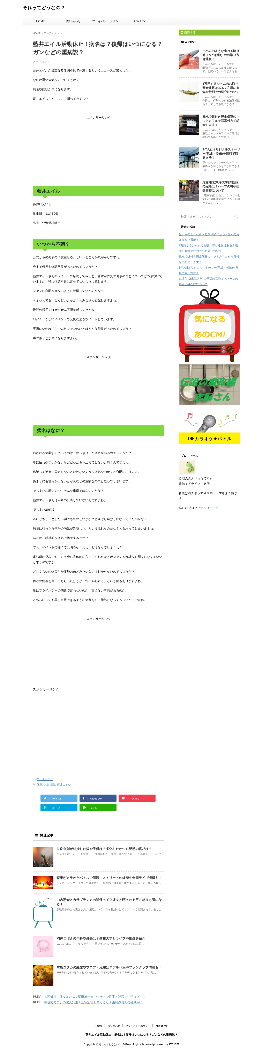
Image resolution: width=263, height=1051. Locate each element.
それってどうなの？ (44, 7)
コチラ (214, 508)
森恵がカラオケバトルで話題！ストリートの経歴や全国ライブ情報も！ (109, 878)
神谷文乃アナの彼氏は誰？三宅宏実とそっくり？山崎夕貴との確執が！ (93, 1002)
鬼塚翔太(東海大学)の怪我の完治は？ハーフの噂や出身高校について (220, 186)
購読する (188, 32)
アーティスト (45, 779)
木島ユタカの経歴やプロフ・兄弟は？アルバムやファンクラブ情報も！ (109, 967)
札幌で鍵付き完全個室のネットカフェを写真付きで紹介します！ (220, 121)
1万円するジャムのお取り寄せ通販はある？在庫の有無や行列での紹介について (220, 88)
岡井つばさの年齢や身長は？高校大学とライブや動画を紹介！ (103, 938)
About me (140, 21)
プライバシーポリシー (106, 21)
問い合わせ (73, 21)
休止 (46, 784)
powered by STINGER (166, 1044)
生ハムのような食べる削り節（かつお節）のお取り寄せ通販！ (220, 55)
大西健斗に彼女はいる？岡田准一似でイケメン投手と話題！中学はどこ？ (95, 997)
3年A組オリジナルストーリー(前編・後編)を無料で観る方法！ (221, 153)
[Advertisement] (98, 153)
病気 (53, 784)
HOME (40, 21)
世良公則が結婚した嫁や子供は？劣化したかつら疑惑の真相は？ (104, 849)
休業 (39, 784)
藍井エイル (63, 784)
